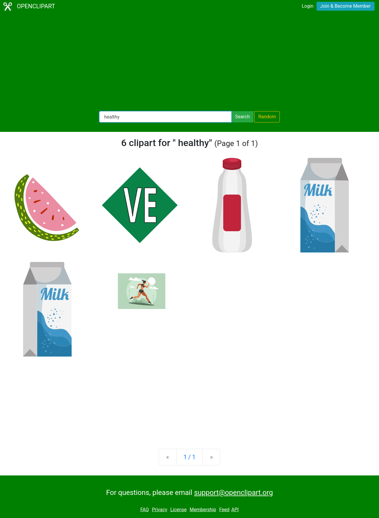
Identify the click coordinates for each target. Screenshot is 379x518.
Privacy (159, 509)
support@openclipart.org (233, 492)
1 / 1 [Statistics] (190, 457)
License (178, 509)
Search (242, 116)
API (235, 509)
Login (307, 6)
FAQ (144, 509)
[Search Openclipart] (165, 116)
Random (267, 116)
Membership (203, 509)
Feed (224, 509)
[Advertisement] (189, 62)
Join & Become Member (345, 6)
